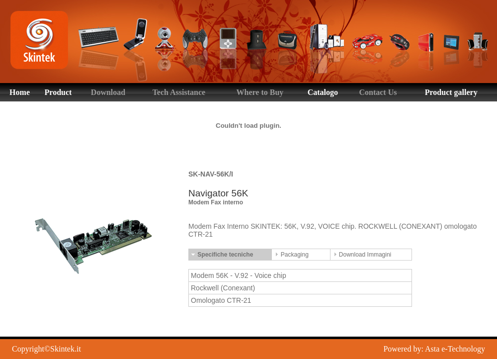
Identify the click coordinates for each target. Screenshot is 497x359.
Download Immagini (362, 254)
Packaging (291, 254)
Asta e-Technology (455, 349)
